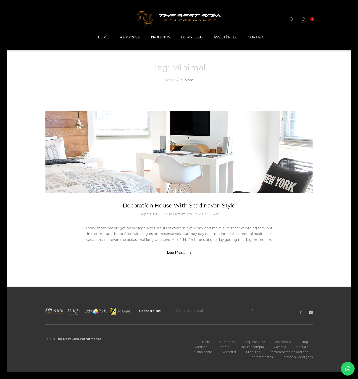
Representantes (261, 357)
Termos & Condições (297, 357)
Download (192, 37)
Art (215, 214)
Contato (256, 37)
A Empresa (130, 37)
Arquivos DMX (255, 342)
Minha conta (203, 352)
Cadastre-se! (150, 311)
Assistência (225, 37)
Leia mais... (176, 252)
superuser (148, 214)
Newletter (229, 352)
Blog (304, 342)
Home (103, 37)
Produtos (160, 37)
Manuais (302, 347)
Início (206, 342)
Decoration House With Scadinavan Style (179, 205)
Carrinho (201, 347)
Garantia (280, 347)
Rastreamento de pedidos (289, 352)
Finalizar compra (252, 347)
